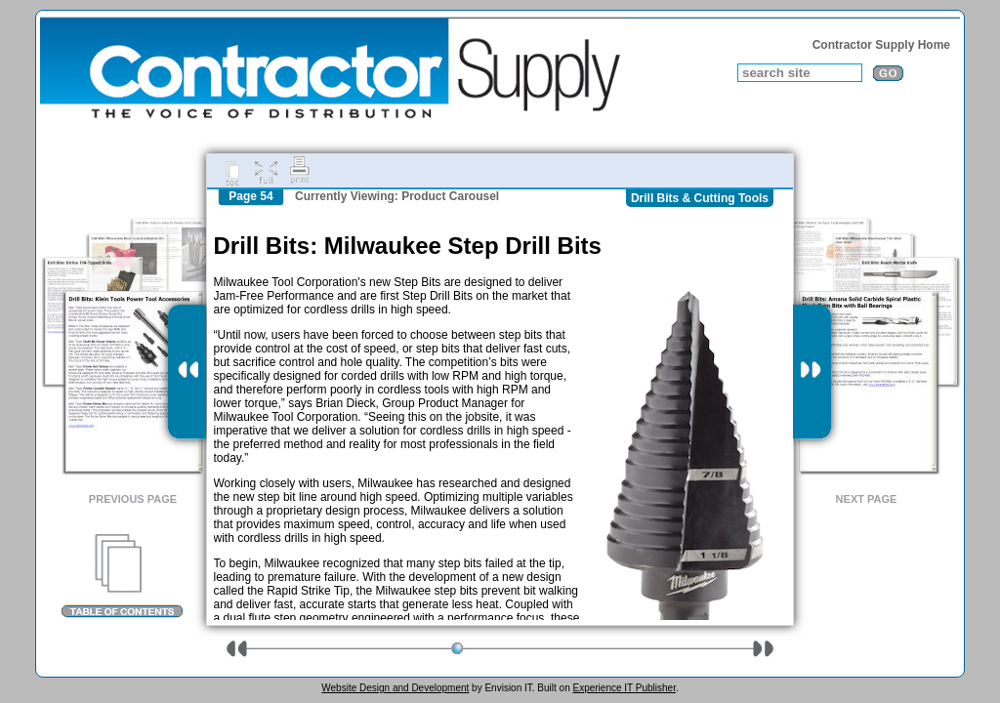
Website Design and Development (395, 687)
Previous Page (133, 499)
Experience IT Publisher (623, 687)
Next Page (866, 499)
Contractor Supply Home (881, 45)
